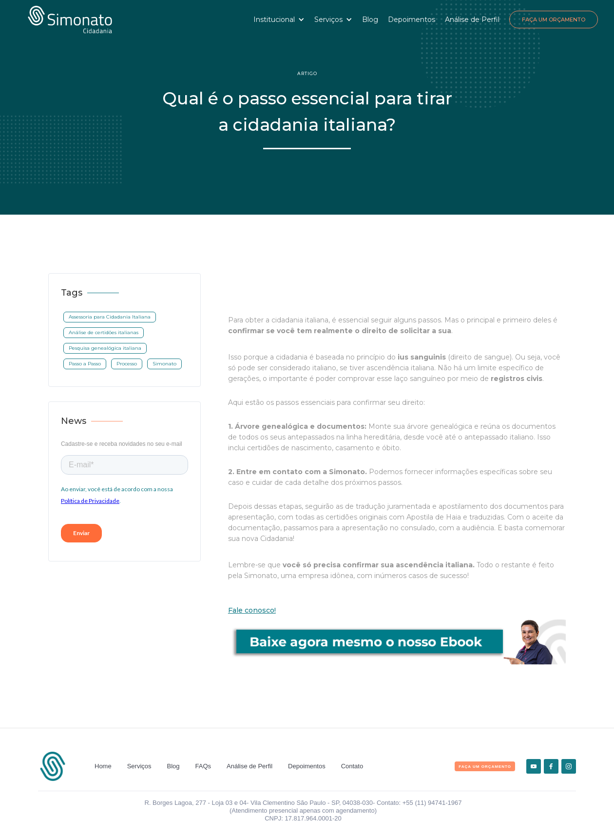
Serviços (139, 766)
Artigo (307, 73)
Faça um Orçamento (553, 19)
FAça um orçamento (485, 766)
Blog (370, 19)
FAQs (203, 766)
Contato (352, 766)
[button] (279, 19)
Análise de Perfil (472, 19)
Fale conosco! (252, 610)
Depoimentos (411, 19)
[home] (69, 19)
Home (103, 766)
